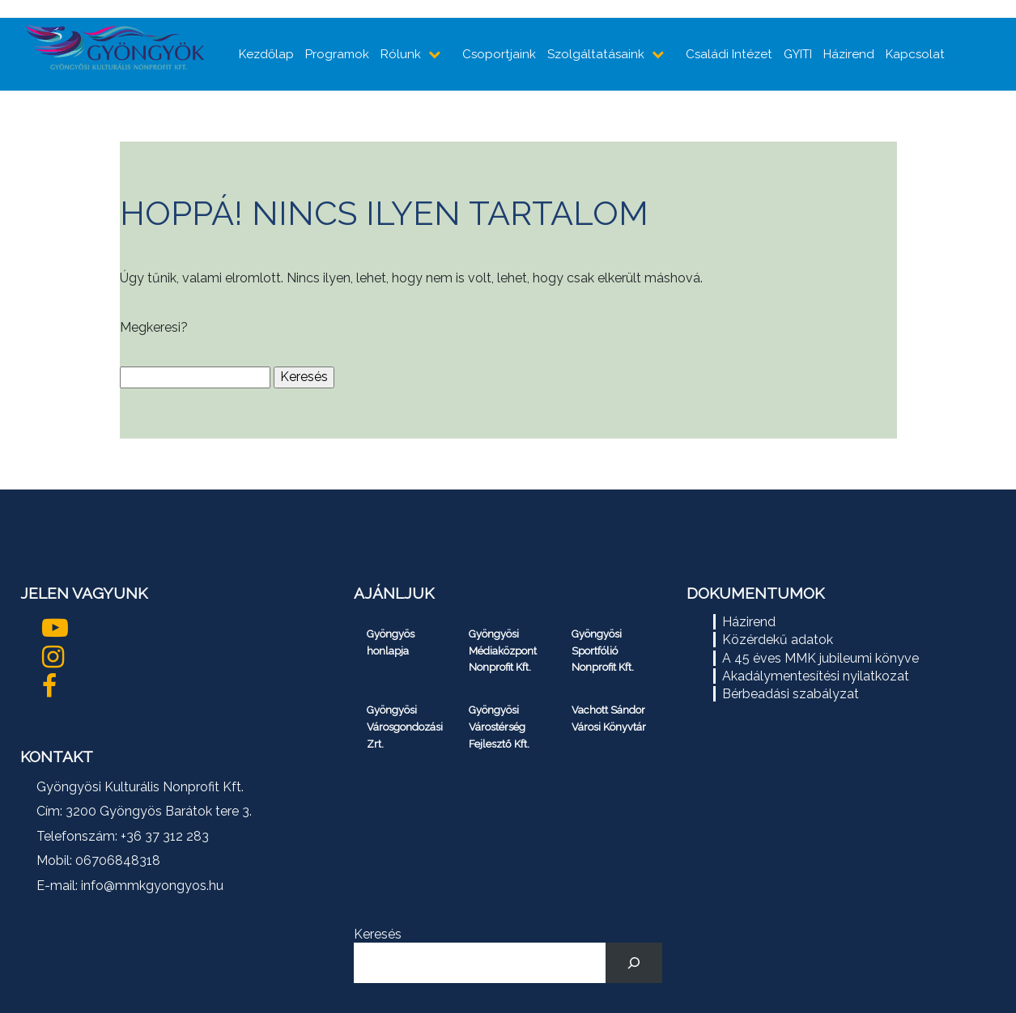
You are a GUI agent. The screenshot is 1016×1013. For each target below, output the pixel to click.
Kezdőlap (266, 54)
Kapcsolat (915, 54)
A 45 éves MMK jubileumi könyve (820, 658)
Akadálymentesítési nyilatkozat (815, 676)
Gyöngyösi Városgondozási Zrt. (405, 727)
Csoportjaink (499, 54)
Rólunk (400, 54)
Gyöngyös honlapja (390, 642)
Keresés (378, 934)
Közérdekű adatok (777, 639)
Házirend (848, 54)
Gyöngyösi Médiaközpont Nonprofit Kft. (503, 651)
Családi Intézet (729, 54)
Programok (337, 54)
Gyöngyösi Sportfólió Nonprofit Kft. (603, 651)
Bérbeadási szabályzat (790, 693)
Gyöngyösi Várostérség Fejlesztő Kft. (499, 727)
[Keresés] (634, 962)
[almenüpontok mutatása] (436, 54)
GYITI (798, 54)
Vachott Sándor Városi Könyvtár (609, 718)
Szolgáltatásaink (595, 54)
